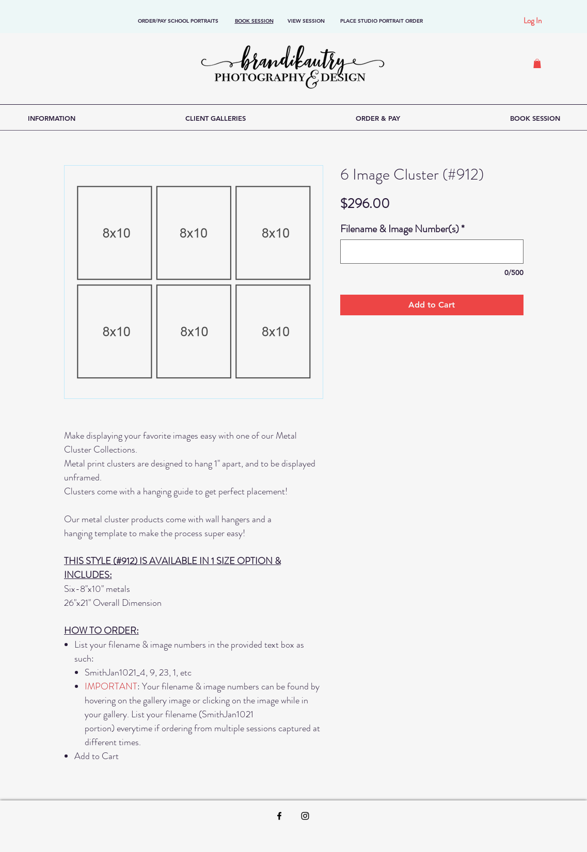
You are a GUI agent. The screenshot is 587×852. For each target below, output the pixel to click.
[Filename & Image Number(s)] (432, 251)
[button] (537, 63)
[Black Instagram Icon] (305, 816)
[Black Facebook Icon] (279, 816)
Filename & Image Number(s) (402, 228)
